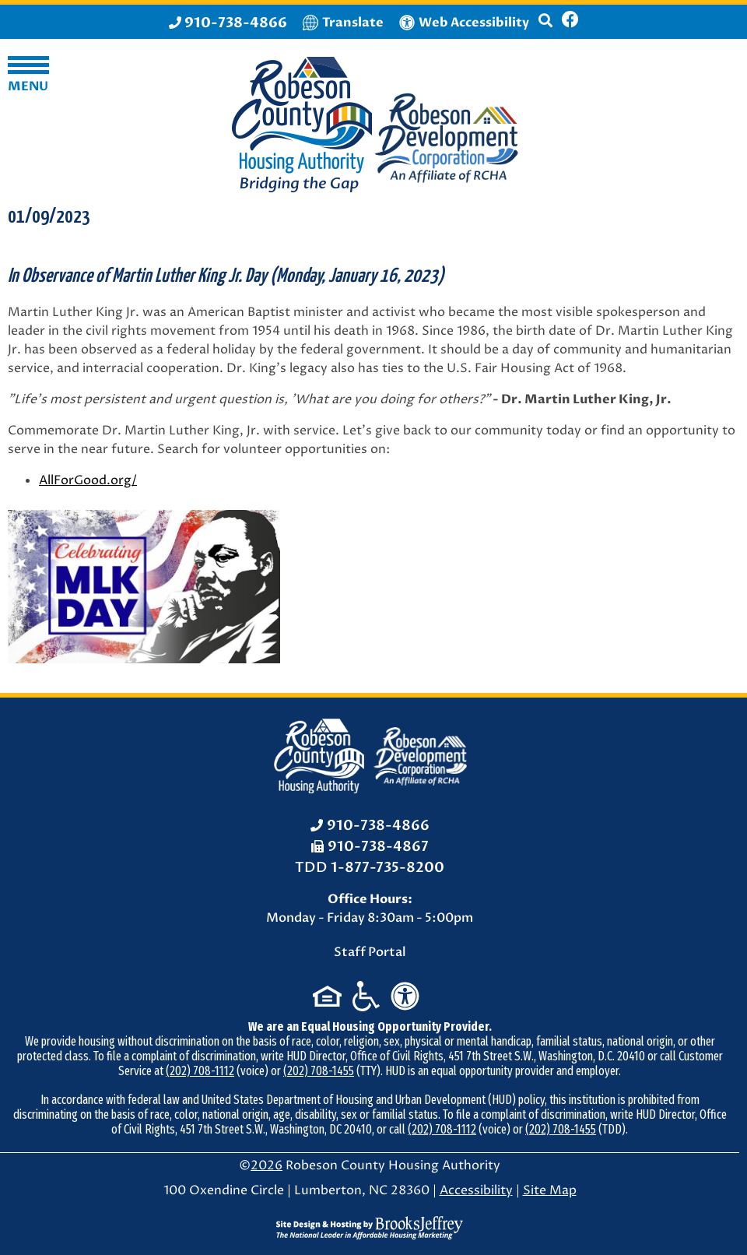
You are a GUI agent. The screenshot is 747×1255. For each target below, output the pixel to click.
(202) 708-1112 (200, 1070)
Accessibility (476, 1190)
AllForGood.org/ (88, 480)
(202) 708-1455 (318, 1070)
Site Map (550, 1190)
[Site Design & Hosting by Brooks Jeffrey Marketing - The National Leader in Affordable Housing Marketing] (369, 1227)
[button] (545, 27)
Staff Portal (370, 952)
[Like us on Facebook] (570, 21)
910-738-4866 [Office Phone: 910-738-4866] (378, 825)
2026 (266, 1165)
